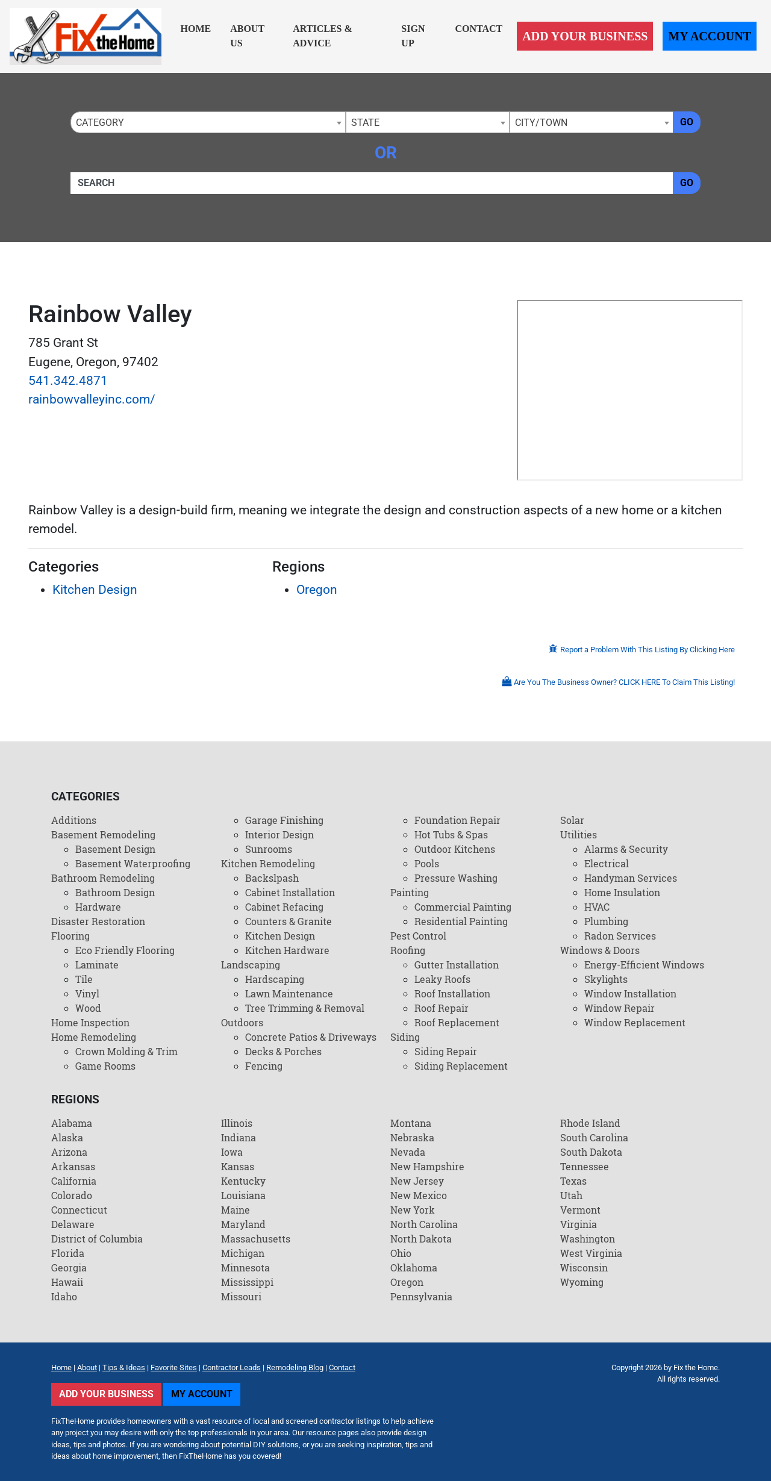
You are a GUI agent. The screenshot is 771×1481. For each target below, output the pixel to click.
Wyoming (582, 1282)
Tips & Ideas (123, 1367)
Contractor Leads (231, 1367)
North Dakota (421, 1238)
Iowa (232, 1152)
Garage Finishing (284, 820)
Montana (410, 1123)
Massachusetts (255, 1238)
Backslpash (272, 877)
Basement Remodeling (103, 834)
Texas (573, 1180)
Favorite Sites (174, 1367)
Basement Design (115, 849)
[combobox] (208, 122)
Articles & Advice (322, 35)
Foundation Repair (457, 820)
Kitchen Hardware (287, 950)
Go (686, 122)
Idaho (64, 1296)
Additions (73, 820)
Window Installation (630, 993)
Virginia (578, 1224)
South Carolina (594, 1137)
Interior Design (279, 834)
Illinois (236, 1123)
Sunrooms (268, 849)
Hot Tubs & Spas (451, 834)
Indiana (238, 1137)
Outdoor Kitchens (454, 849)
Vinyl (87, 993)
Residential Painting (461, 921)
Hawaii (67, 1282)
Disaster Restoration (98, 921)
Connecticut (79, 1209)
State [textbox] (365, 122)
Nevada (407, 1152)
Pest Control (418, 935)
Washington (587, 1238)
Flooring (70, 935)
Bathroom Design (115, 892)
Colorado (71, 1195)
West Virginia (591, 1253)
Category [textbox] (100, 122)
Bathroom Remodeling (103, 877)
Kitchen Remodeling (268, 863)
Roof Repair (441, 1008)
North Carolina (424, 1224)
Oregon (316, 589)
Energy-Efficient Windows (644, 964)
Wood (88, 1008)
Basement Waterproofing (132, 863)
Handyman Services (630, 877)
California (73, 1180)
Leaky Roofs (442, 979)
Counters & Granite (288, 921)
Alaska (67, 1137)
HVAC (597, 906)
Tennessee (584, 1166)
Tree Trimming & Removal (304, 1008)
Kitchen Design (94, 589)
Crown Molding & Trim (126, 1051)
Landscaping (250, 964)
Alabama (71, 1123)
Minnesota (245, 1267)
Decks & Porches (283, 1051)
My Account (709, 36)
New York (412, 1209)
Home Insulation (622, 892)
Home (196, 28)
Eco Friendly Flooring (125, 950)
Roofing (407, 950)
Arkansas (73, 1166)
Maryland (243, 1224)
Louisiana (243, 1195)
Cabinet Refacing (284, 906)
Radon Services (620, 935)
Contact (478, 28)
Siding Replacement (461, 1065)
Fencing (263, 1065)
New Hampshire (427, 1166)
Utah (571, 1195)
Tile (84, 979)
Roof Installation (452, 993)
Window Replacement (634, 1022)
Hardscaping (274, 979)
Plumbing (606, 921)
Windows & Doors (600, 950)
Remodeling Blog (294, 1367)
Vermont (580, 1209)
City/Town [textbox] (541, 122)
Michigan (242, 1253)
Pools (426, 863)
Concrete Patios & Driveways (310, 1036)
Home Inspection (90, 1022)
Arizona (69, 1152)
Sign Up (413, 35)
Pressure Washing (456, 877)
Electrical (606, 863)
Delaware (73, 1224)
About (87, 1367)
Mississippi (247, 1282)
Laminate (97, 964)
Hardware (98, 906)
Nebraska (412, 1137)
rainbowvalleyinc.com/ (91, 399)
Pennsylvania (421, 1296)
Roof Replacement (456, 1022)
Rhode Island (590, 1123)
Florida (67, 1253)
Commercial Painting (462, 906)
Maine (235, 1209)
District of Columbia (97, 1238)
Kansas (237, 1166)
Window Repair (619, 1008)
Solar (572, 820)
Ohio (400, 1253)
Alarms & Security (626, 849)
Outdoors (242, 1022)
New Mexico (418, 1195)
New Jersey (417, 1180)
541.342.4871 (68, 380)
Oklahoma (413, 1267)
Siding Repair (445, 1051)
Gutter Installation (456, 964)
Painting (409, 892)
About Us (247, 35)
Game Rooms (105, 1065)
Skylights (606, 979)
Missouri (241, 1296)
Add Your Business (585, 36)
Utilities (578, 834)
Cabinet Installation (290, 892)
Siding (405, 1036)
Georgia (69, 1267)
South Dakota (591, 1152)
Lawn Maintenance (289, 993)
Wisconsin (584, 1267)
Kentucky (243, 1180)
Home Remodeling (93, 1036)
